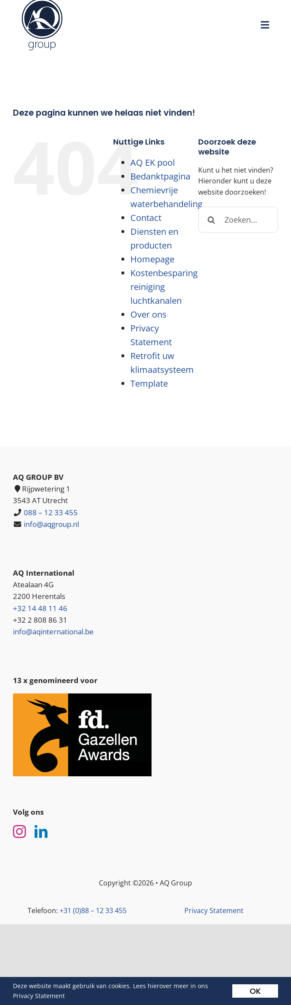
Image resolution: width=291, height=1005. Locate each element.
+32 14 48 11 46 (40, 608)
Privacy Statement (214, 910)
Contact (145, 218)
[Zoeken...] (238, 220)
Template (149, 383)
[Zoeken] (211, 220)
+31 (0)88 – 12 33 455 (93, 910)
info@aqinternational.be (53, 631)
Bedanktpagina (160, 176)
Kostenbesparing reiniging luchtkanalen (164, 286)
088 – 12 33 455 (51, 512)
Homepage (152, 259)
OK (255, 991)
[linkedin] (41, 831)
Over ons (148, 314)
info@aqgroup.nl (51, 524)
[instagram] (19, 831)
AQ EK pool (152, 162)
